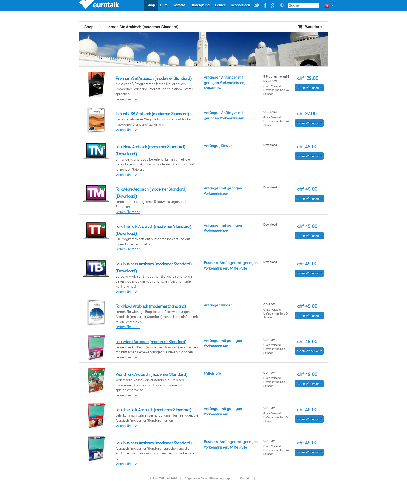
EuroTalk (99, 5)
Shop (151, 5)
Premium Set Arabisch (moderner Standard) (153, 78)
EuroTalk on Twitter (257, 5)
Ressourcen (240, 5)
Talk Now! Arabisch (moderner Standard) (151, 306)
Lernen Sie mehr (128, 99)
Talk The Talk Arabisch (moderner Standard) (153, 409)
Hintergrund (200, 5)
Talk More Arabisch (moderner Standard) (151, 341)
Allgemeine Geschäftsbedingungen (208, 478)
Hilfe (163, 5)
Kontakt (179, 5)
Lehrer (220, 5)
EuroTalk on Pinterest (281, 5)
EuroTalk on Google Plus (273, 5)
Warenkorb (314, 27)
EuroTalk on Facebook (265, 5)
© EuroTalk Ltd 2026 (163, 478)
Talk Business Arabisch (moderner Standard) (154, 442)
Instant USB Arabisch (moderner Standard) (152, 113)
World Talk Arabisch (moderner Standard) (151, 374)
